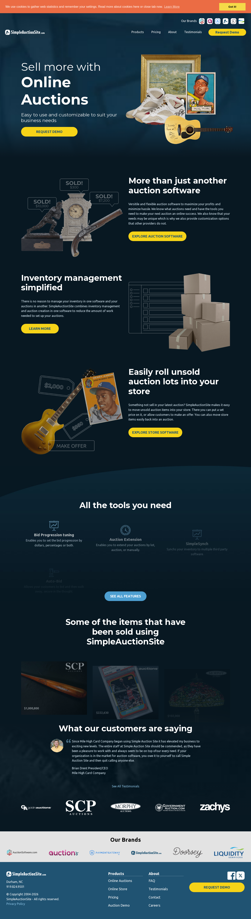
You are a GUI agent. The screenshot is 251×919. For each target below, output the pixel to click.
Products (137, 32)
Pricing (156, 32)
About (172, 32)
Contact (154, 897)
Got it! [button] (232, 6)
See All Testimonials (125, 786)
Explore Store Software (155, 432)
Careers (154, 905)
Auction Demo (119, 905)
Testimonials (193, 32)
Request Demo (227, 32)
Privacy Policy (15, 903)
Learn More (40, 328)
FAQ (152, 881)
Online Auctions (120, 881)
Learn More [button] (172, 6)
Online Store (117, 889)
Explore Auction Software (157, 236)
